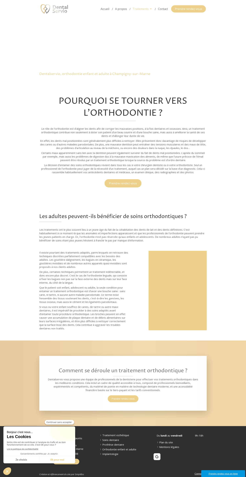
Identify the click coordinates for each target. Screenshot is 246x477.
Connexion (201, 473)
